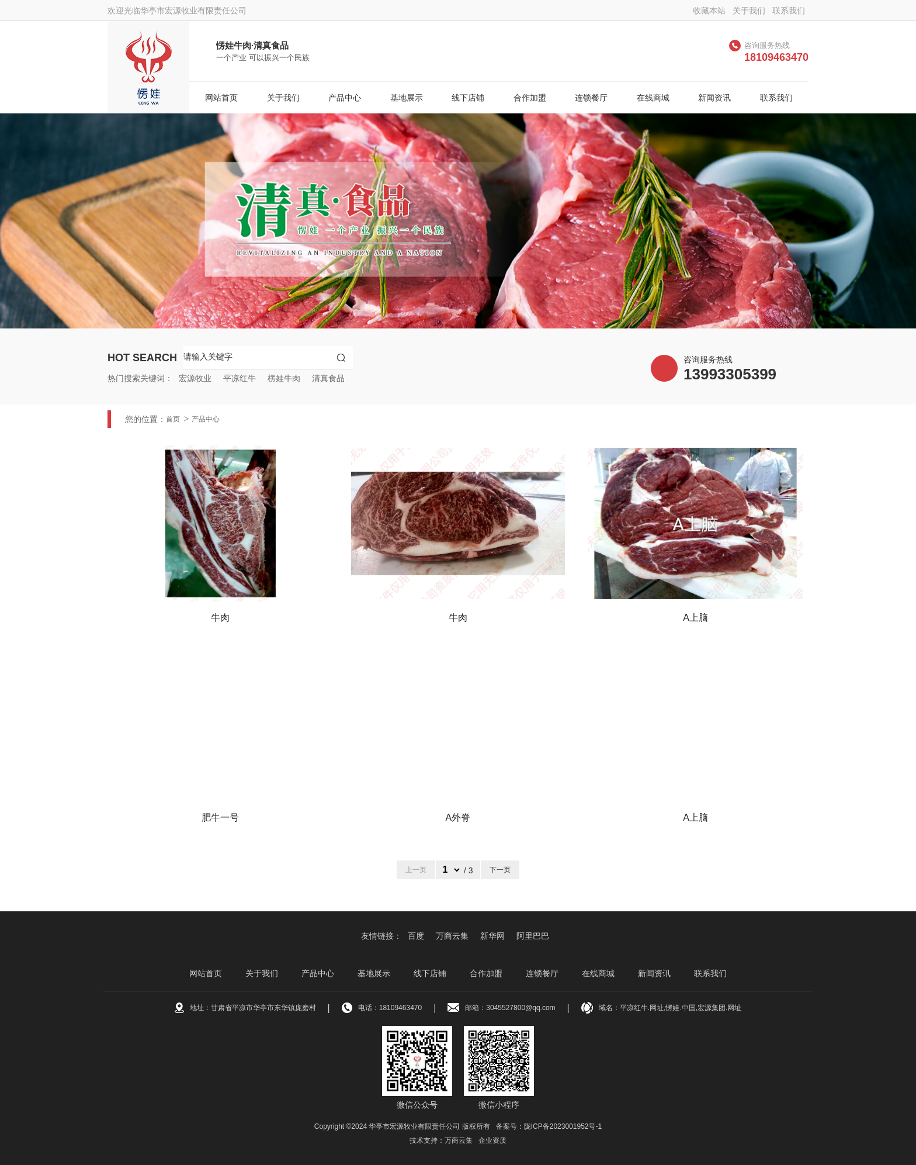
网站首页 (221, 97)
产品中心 (344, 97)
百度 (416, 936)
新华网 (492, 936)
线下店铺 (468, 97)
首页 (173, 419)
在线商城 (653, 97)
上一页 (415, 870)
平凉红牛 (239, 378)
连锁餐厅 (591, 97)
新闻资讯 (714, 97)
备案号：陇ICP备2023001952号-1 (549, 1126)
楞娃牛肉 (284, 378)
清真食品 (328, 378)
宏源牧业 (195, 378)
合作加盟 (529, 97)
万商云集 (452, 936)
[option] (458, 221)
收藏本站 (709, 10)
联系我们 (788, 10)
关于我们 (749, 10)
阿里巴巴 (532, 936)
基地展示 (406, 97)
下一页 (500, 870)
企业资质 (492, 1140)
